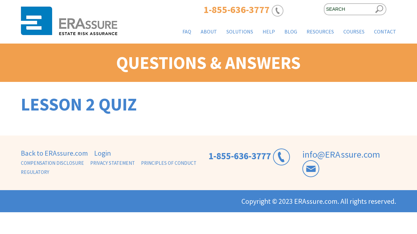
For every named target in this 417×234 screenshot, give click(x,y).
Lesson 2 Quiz (79, 104)
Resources (320, 31)
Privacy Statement (112, 163)
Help (269, 31)
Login (102, 153)
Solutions (239, 31)
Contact (385, 31)
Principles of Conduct (168, 163)
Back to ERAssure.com (54, 153)
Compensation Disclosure (52, 163)
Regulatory (35, 172)
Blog (290, 31)
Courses (354, 31)
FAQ (186, 31)
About (209, 31)
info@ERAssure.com (341, 154)
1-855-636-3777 (239, 156)
